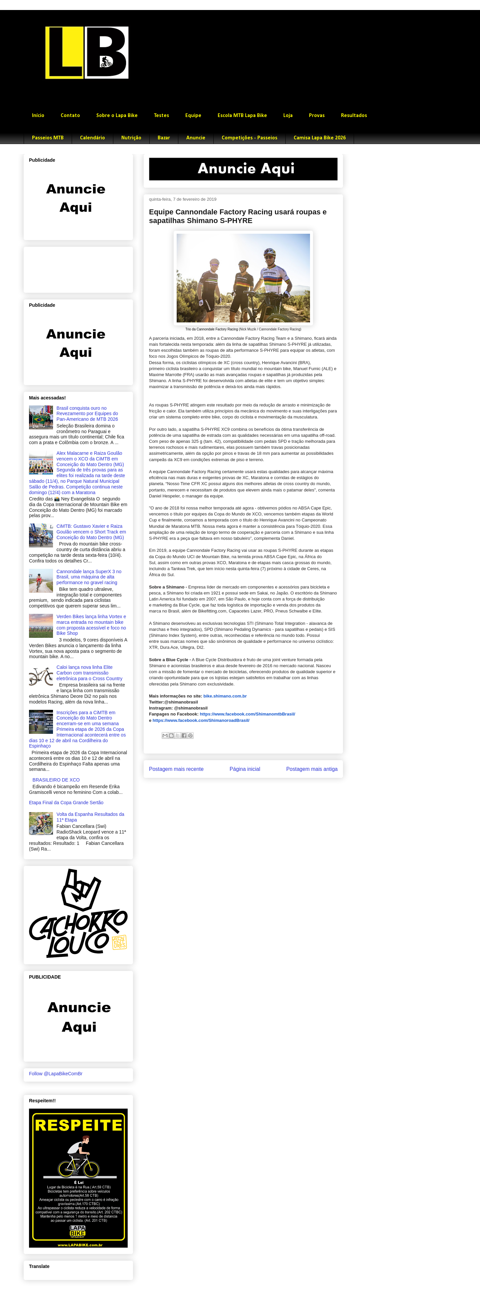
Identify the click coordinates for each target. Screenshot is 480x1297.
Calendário (92, 138)
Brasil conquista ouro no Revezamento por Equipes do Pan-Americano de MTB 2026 (87, 413)
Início (38, 115)
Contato (70, 115)
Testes (161, 115)
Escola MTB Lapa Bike (242, 115)
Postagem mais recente (176, 769)
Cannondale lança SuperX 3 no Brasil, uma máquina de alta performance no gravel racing (89, 577)
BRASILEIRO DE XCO (56, 780)
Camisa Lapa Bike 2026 (320, 138)
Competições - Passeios (249, 138)
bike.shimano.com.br (225, 696)
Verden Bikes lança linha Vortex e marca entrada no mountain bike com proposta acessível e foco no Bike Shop (91, 625)
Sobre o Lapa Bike (117, 115)
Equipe (193, 115)
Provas (317, 115)
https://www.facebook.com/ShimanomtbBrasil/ (247, 714)
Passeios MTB (48, 138)
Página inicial (245, 769)
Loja (288, 115)
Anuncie (195, 138)
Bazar (164, 138)
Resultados (354, 115)
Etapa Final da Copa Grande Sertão (66, 802)
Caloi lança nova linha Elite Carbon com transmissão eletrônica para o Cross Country (90, 673)
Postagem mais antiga (312, 769)
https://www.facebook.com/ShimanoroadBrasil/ (201, 720)
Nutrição (131, 138)
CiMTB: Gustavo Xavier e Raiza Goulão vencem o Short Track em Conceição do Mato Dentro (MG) (91, 531)
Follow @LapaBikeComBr (56, 1073)
